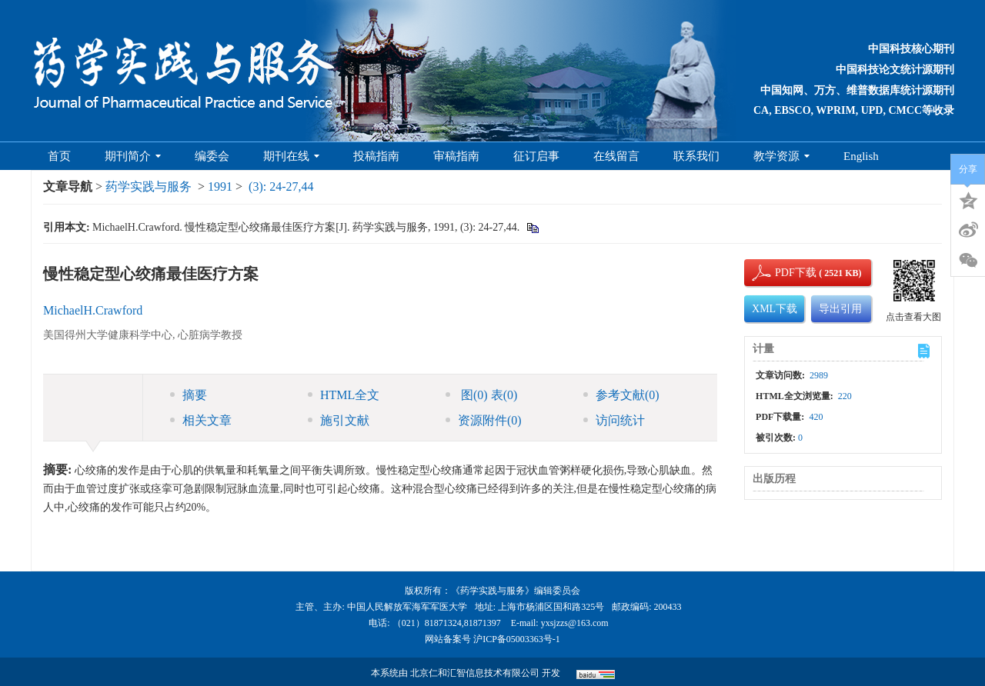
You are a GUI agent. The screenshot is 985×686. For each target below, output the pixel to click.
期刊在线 (291, 156)
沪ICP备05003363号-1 (516, 639)
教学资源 (781, 156)
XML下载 (774, 309)
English (861, 156)
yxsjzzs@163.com (575, 623)
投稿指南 (376, 156)
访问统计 (614, 420)
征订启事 (536, 156)
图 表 (481, 394)
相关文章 (201, 420)
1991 (220, 186)
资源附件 (484, 420)
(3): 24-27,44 (281, 186)
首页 (59, 156)
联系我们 (696, 156)
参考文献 (621, 394)
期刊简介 (133, 156)
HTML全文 (343, 394)
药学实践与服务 (148, 186)
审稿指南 (456, 156)
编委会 (212, 156)
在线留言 (616, 156)
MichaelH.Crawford (92, 310)
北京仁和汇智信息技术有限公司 (474, 673)
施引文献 (338, 420)
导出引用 (840, 309)
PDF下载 (782, 272)
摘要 (188, 394)
